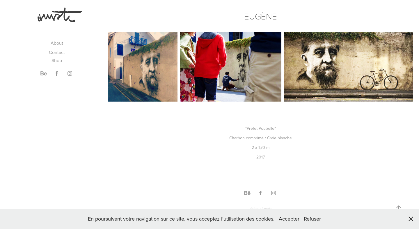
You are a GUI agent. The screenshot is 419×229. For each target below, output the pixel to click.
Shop (57, 60)
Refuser (312, 218)
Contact (57, 52)
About (57, 43)
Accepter (289, 218)
